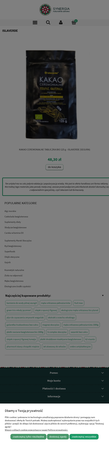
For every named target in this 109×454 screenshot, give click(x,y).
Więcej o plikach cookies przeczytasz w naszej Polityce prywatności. (36, 429)
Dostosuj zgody (58, 436)
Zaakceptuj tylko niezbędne (28, 436)
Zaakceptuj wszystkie (84, 436)
